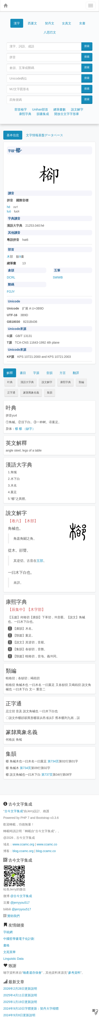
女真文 (66, 23)
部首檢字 (21, 109)
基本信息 (13, 135)
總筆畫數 (59, 109)
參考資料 (74, 972)
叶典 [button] (10, 382)
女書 (82, 23)
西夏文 (32, 23)
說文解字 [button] (47, 382)
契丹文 (49, 23)
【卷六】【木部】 (23, 521)
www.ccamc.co (47, 844)
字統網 (8, 932)
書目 (23, 373)
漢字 (17, 23)
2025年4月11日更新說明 (20, 995)
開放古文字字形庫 (66, 114)
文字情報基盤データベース (44, 135)
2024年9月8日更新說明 (19, 1015)
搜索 (87, 46)
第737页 (47, 774)
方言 (63, 373)
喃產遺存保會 (32, 972)
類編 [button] (81, 382)
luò (9, 211)
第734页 (53, 761)
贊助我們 (13, 916)
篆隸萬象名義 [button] (31, 392)
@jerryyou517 (20, 902)
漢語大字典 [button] (27, 382)
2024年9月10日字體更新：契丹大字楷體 (31, 1008)
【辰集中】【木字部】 (26, 609)
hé (8, 207)
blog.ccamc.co (46, 851)
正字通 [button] (11, 392)
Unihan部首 (40, 109)
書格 (6, 945)
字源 (36, 373)
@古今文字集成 (21, 896)
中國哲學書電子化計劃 (18, 938)
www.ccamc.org (23, 844)
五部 (40, 561)
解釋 (10, 373)
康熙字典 (25, 114)
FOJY (11, 291)
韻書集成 (43, 114)
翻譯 (76, 373)
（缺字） (29, 428)
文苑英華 (9, 952)
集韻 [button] (49, 392)
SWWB (58, 277)
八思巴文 (50, 32)
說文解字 (77, 109)
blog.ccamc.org (23, 851)
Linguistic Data (13, 958)
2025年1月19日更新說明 (20, 1002)
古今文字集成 (13, 811)
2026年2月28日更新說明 (20, 988)
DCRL (11, 277)
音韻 (49, 373)
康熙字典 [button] (65, 382)
